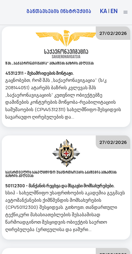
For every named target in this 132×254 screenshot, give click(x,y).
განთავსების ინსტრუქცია (58, 11)
